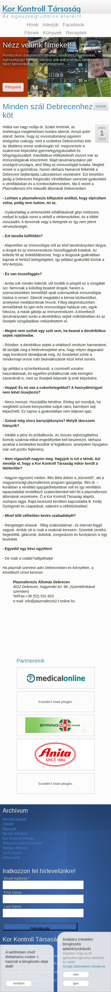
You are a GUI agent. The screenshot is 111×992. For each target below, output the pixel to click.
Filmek (31, 32)
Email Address (17, 878)
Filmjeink (13, 87)
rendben (18, 983)
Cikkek (8, 824)
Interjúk (50, 24)
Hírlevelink (11, 857)
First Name (13, 892)
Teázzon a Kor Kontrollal (22, 843)
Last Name (13, 906)
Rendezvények (15, 819)
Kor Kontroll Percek (18, 838)
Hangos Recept (15, 848)
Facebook (73, 24)
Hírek (32, 24)
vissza (101, 106)
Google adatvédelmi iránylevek (84, 966)
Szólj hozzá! (12, 853)
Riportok (9, 829)
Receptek (76, 32)
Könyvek (52, 32)
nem (76, 974)
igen (76, 983)
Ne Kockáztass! (15, 833)
